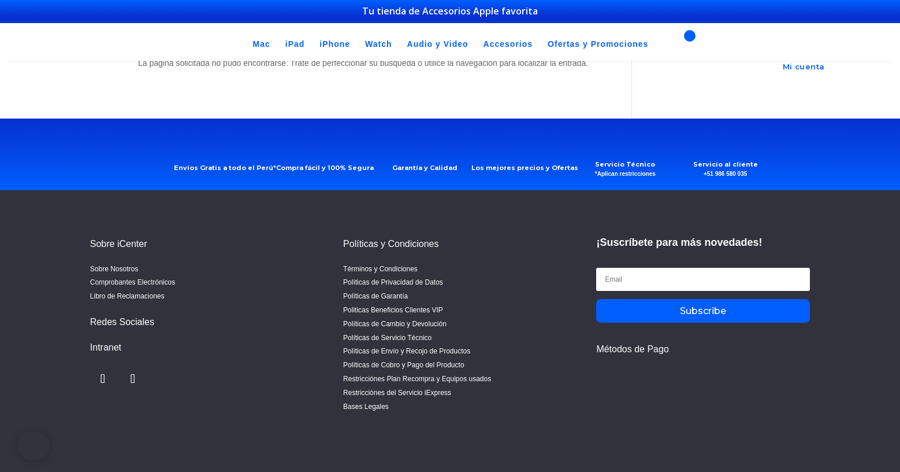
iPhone (334, 44)
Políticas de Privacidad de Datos (393, 282)
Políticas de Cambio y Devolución (395, 324)
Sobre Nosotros (114, 269)
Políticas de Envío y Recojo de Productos (406, 351)
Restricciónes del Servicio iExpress (397, 393)
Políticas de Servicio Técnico (387, 338)
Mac (261, 44)
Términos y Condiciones (380, 269)
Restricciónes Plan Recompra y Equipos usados (417, 379)
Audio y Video (437, 44)
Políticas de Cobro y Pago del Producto (403, 365)
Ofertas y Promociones (598, 44)
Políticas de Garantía (375, 296)
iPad (295, 44)
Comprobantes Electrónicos (132, 282)
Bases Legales (366, 407)
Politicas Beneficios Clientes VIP (393, 310)
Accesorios (508, 44)
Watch (378, 44)
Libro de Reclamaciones (127, 296)
